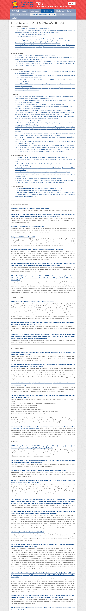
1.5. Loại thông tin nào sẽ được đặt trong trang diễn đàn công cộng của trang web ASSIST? (39, 39)
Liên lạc (14, 17)
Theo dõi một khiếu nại (64, 11)
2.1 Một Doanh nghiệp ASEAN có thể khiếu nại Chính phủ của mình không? (35, 55)
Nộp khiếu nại (47, 11)
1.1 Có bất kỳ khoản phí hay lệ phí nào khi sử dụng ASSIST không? (32, 28)
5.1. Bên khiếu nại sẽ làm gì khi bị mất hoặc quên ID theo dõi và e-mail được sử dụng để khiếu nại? (41, 157)
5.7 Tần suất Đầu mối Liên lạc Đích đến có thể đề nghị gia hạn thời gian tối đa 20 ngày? (38, 178)
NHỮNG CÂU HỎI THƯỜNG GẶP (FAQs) (43, 14)
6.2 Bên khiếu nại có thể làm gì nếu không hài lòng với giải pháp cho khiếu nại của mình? (38, 190)
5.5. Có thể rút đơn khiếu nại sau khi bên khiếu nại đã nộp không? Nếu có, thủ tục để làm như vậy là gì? (42, 172)
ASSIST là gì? (34, 11)
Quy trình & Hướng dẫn (20, 14)
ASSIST (40, 3)
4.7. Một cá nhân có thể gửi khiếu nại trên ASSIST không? (30, 121)
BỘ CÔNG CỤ (62, 14)
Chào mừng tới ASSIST (19, 11)
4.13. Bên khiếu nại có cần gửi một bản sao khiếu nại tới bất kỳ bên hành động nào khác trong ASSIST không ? (44, 145)
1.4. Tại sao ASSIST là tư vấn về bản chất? (26, 37)
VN (71, 3)
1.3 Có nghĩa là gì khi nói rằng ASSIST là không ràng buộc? (30, 34)
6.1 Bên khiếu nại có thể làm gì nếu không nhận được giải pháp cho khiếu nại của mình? (38, 188)
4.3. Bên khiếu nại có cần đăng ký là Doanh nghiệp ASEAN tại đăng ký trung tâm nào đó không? (40, 104)
